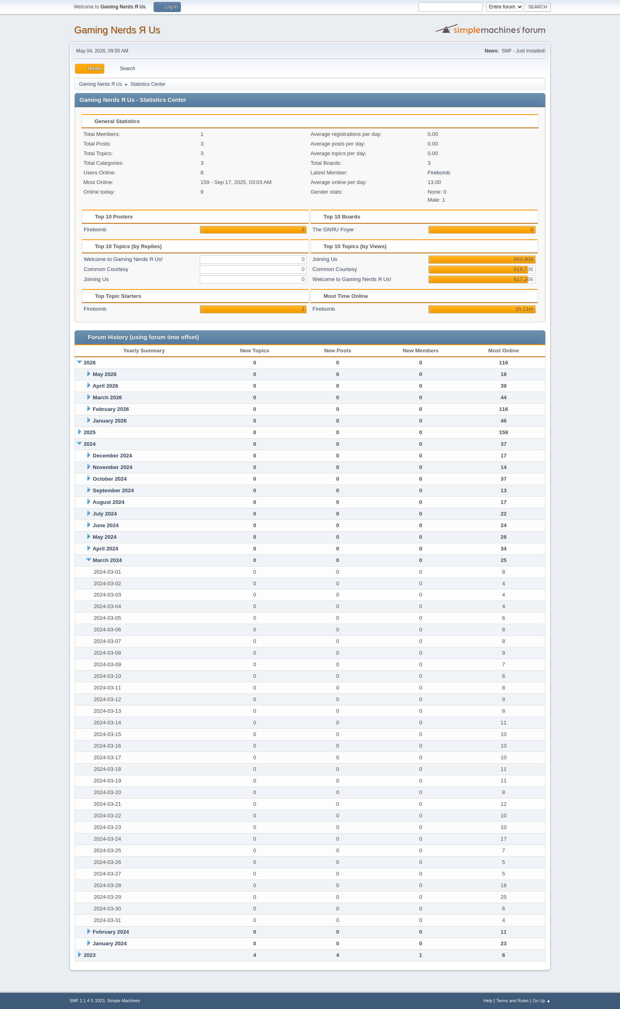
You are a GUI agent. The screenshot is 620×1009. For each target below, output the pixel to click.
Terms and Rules (512, 1000)
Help (488, 1000)
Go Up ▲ (542, 1000)
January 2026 (109, 421)
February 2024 (111, 932)
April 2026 (105, 386)
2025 (90, 432)
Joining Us (96, 279)
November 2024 (112, 467)
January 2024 (109, 943)
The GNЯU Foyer (333, 229)
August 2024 (108, 502)
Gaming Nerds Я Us (117, 29)
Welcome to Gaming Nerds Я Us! (123, 259)
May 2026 (104, 374)
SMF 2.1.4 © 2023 (87, 1000)
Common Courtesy (106, 269)
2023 (90, 955)
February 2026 (111, 409)
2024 (90, 444)
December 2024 (112, 456)
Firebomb (439, 173)
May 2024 (104, 537)
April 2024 (105, 549)
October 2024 (109, 479)
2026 (90, 363)
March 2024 (107, 560)
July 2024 (105, 514)
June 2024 (105, 525)
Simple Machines (123, 1000)
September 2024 (113, 490)
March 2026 (107, 397)
